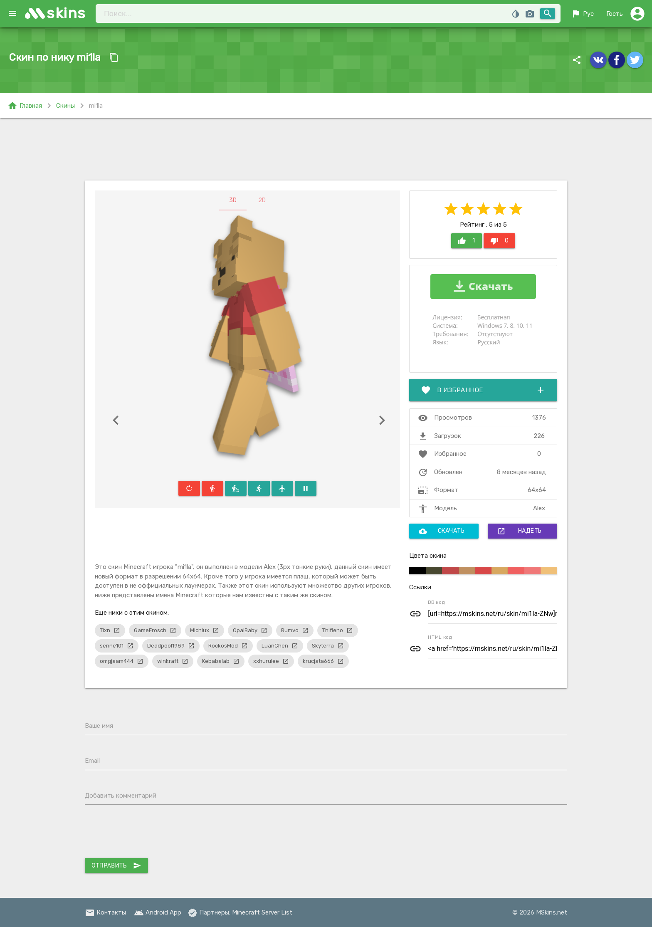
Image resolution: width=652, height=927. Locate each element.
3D (233, 200)
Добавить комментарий (120, 795)
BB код (436, 602)
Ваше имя (99, 725)
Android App (157, 912)
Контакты (105, 912)
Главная (24, 106)
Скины (65, 105)
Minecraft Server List (262, 912)
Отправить (116, 865)
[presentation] (148, 833)
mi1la (96, 105)
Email (92, 760)
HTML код (440, 637)
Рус (582, 13)
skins (66, 13)
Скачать (442, 531)
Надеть (519, 531)
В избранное (483, 390)
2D (262, 200)
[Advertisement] (326, 149)
